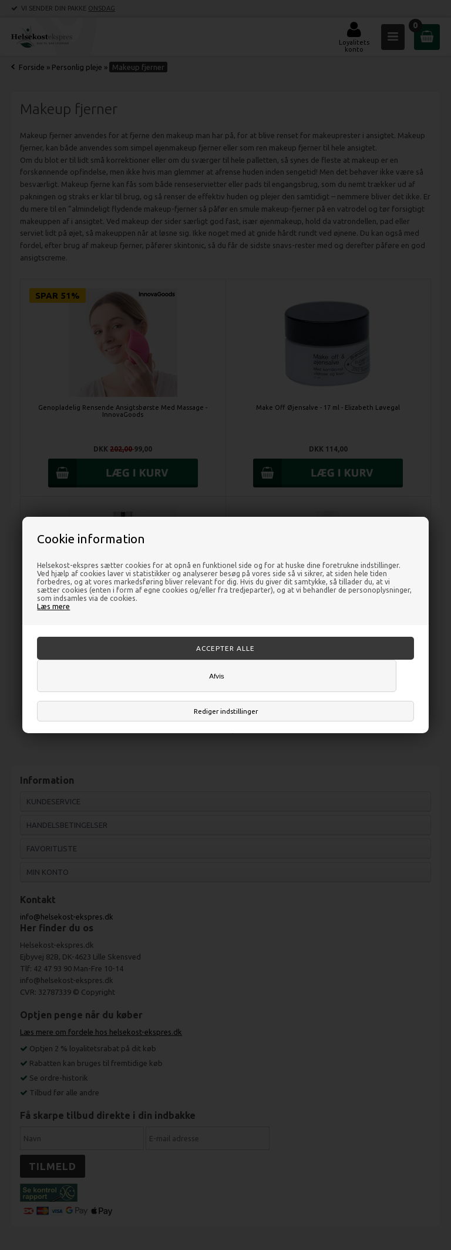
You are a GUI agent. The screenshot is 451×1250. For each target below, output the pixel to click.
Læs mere (53, 606)
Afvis (216, 676)
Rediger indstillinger (226, 711)
